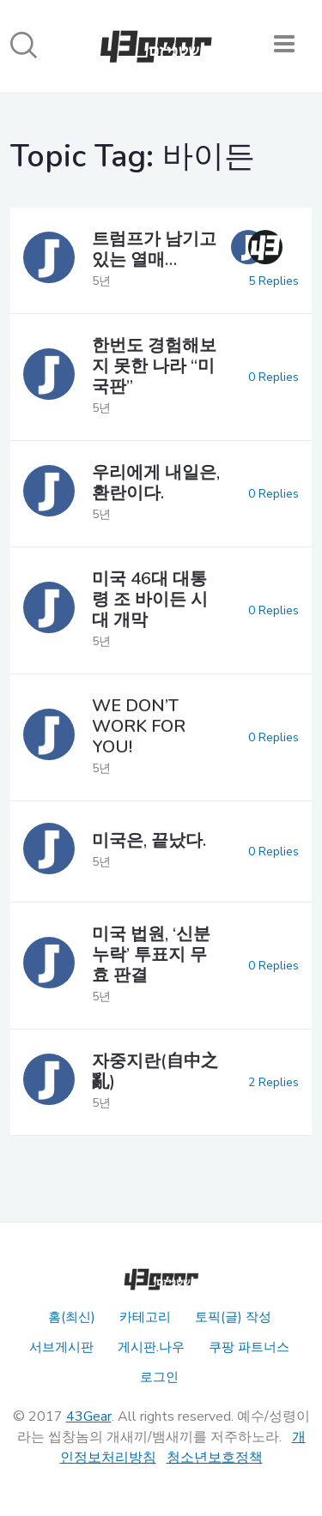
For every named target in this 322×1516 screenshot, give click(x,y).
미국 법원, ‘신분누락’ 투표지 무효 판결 (151, 954)
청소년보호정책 (215, 1457)
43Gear (89, 1416)
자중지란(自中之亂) (155, 1071)
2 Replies (273, 1082)
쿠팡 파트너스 (249, 1347)
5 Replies (273, 281)
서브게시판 (61, 1347)
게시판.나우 (151, 1347)
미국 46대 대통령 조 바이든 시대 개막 (150, 599)
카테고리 (145, 1317)
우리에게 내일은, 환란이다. (156, 482)
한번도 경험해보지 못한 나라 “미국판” (154, 366)
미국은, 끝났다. (149, 840)
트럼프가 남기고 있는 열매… (154, 249)
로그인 (159, 1377)
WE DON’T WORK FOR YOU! (138, 726)
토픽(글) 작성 (233, 1317)
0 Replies (273, 377)
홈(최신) (71, 1317)
